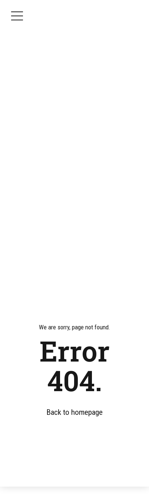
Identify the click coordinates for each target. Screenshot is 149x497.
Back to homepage (74, 412)
